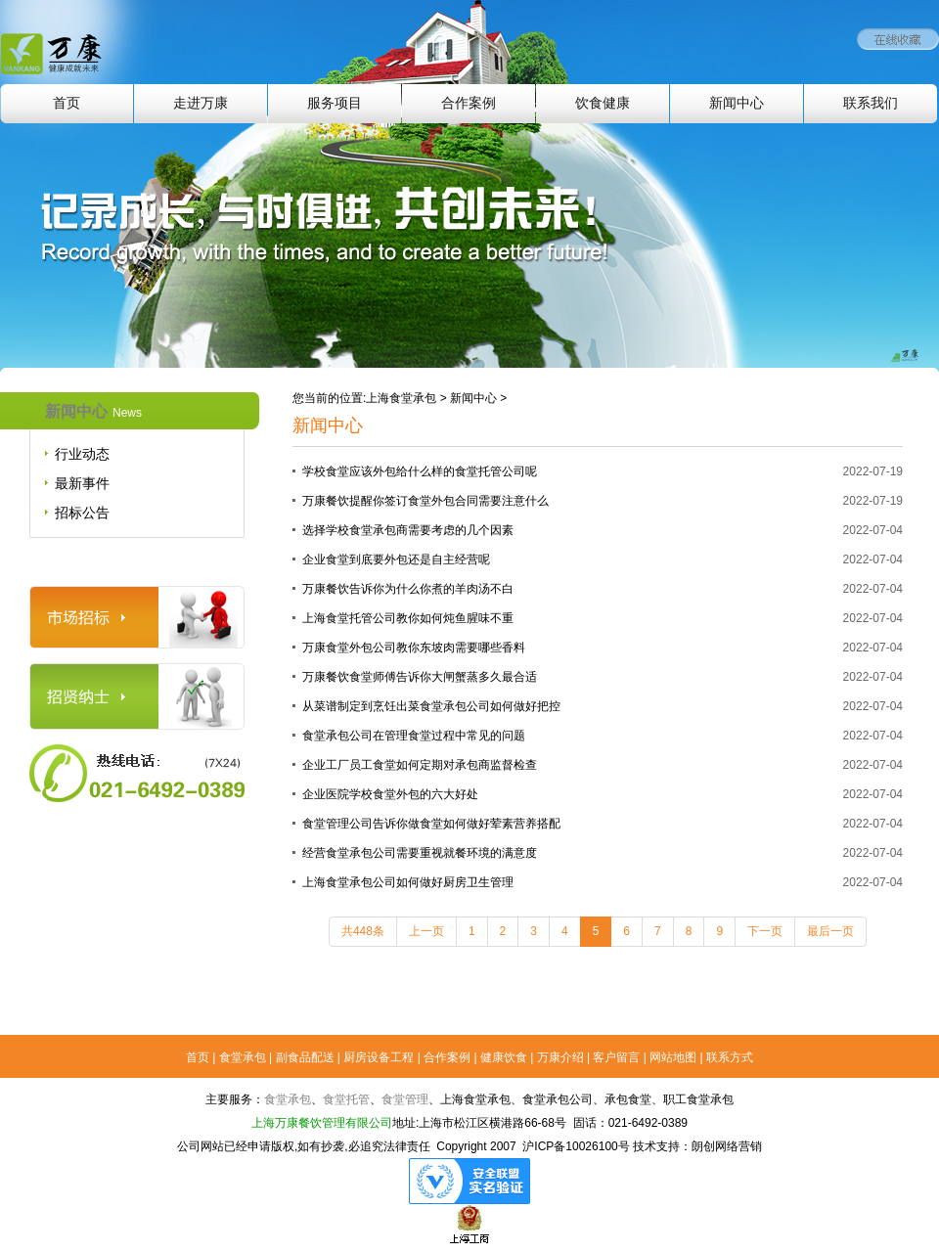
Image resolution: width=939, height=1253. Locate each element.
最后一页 (830, 931)
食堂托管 (346, 1099)
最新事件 (82, 483)
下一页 (764, 931)
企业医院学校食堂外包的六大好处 (390, 794)
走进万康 (200, 103)
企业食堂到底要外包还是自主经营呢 (396, 559)
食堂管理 (404, 1099)
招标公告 (82, 512)
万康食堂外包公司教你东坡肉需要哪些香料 (413, 647)
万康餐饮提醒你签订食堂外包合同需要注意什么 (425, 501)
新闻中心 (736, 103)
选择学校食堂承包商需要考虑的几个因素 (408, 530)
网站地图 (672, 1057)
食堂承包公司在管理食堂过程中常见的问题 (413, 735)
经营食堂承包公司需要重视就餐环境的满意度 (419, 853)
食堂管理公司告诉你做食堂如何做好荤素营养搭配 (431, 823)
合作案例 (468, 103)
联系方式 (729, 1057)
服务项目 (334, 103)
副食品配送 (305, 1057)
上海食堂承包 (401, 398)
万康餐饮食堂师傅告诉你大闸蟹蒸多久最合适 (419, 677)
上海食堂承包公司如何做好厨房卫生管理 (408, 882)
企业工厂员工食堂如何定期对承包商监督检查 (419, 765)
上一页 (426, 931)
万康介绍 (560, 1057)
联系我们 (870, 103)
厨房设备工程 (378, 1057)
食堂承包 (242, 1057)
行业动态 (82, 454)
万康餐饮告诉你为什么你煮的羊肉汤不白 (408, 589)
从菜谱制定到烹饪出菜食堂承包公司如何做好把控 (431, 706)
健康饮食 (503, 1057)
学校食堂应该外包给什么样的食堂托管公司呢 (419, 471)
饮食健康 (602, 103)
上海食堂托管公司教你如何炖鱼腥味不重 (408, 618)
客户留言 (616, 1057)
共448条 (362, 931)
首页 (66, 103)
